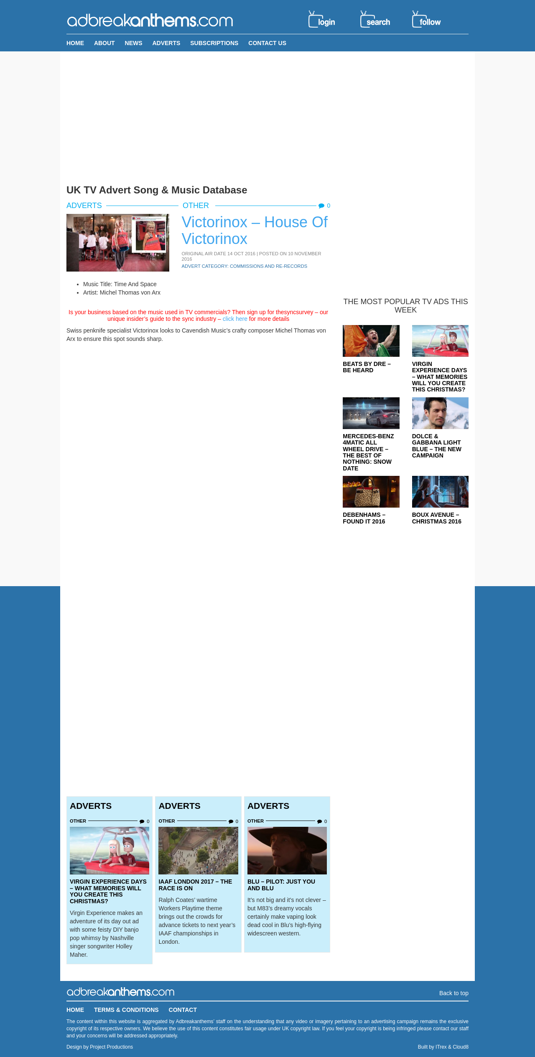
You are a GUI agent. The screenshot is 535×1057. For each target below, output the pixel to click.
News (134, 43)
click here (235, 318)
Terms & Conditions (126, 1009)
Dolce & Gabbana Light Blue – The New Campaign (436, 446)
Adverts (166, 43)
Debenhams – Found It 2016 (364, 517)
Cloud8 (461, 1047)
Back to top (454, 993)
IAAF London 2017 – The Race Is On (195, 884)
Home (75, 43)
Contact (183, 1009)
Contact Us (267, 43)
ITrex (441, 1047)
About (104, 43)
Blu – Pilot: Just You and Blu (281, 884)
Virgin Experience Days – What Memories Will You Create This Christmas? (108, 891)
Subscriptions (214, 43)
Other (197, 205)
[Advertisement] (267, 116)
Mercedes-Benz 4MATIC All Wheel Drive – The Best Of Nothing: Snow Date (368, 452)
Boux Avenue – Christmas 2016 (436, 517)
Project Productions (111, 1047)
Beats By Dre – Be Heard (367, 367)
